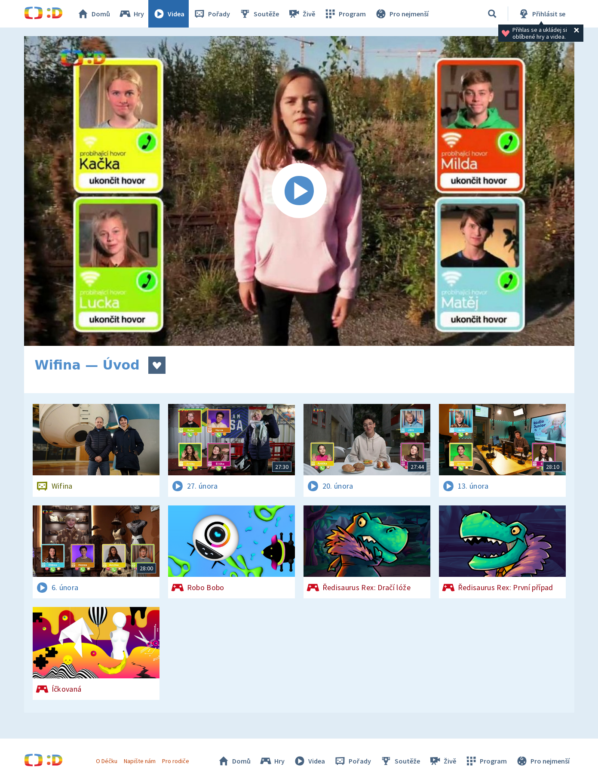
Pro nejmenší (401, 13)
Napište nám (140, 761)
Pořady (211, 13)
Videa (168, 13)
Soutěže (259, 13)
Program (345, 13)
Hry (131, 13)
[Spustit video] (299, 191)
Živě (301, 13)
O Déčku (106, 761)
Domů (93, 13)
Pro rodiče (175, 761)
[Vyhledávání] (492, 14)
